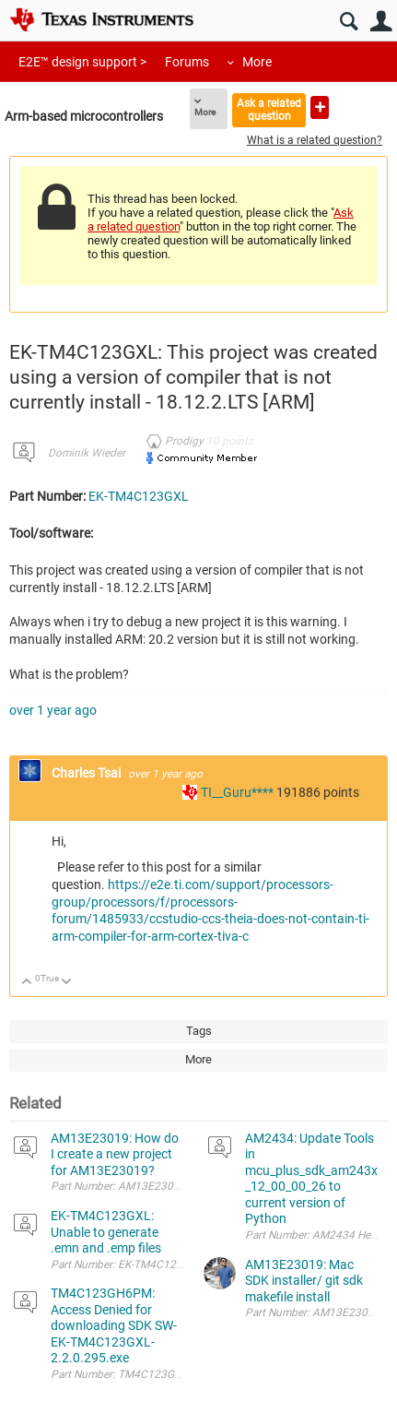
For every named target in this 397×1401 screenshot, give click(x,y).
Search (349, 22)
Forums (187, 61)
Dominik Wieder (86, 452)
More (257, 61)
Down (67, 983)
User (381, 22)
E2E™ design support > (82, 61)
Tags (199, 1031)
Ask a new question (319, 107)
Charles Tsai (87, 773)
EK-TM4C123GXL (138, 496)
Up (27, 983)
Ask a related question (269, 109)
